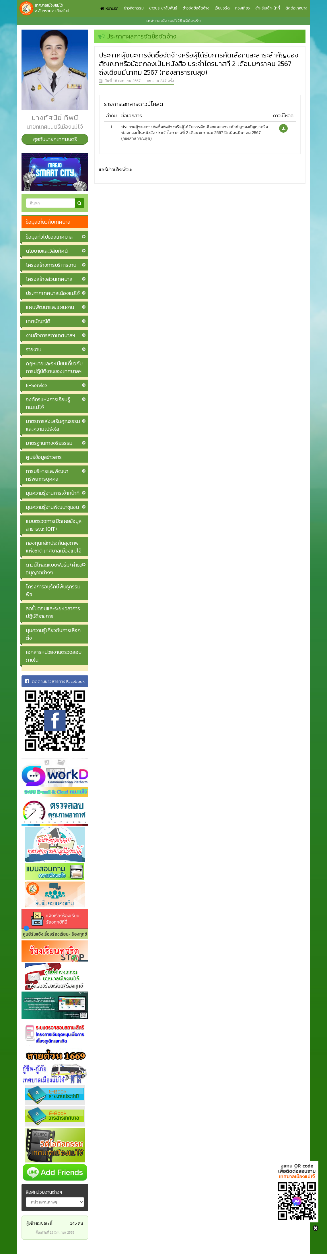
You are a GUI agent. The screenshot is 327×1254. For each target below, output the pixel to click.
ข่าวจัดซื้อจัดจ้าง (196, 8)
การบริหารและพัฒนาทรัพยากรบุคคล (47, 475)
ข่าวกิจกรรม (134, 8)
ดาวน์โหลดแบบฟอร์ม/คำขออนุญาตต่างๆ (54, 568)
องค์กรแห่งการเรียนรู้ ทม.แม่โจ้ (48, 403)
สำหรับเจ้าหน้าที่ (267, 8)
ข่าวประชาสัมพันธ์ (163, 8)
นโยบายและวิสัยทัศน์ (47, 251)
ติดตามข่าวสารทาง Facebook (55, 681)
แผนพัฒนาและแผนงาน (50, 307)
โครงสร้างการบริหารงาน (51, 265)
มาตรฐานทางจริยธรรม (49, 443)
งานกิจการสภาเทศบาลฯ (50, 335)
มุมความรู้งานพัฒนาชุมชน (52, 507)
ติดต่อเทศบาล (296, 8)
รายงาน (33, 349)
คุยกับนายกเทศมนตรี (55, 139)
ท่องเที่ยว (242, 8)
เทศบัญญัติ (38, 321)
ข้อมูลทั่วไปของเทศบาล (49, 237)
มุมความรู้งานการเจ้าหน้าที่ (52, 493)
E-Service (36, 385)
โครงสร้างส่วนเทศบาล (49, 279)
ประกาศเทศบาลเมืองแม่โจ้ (53, 293)
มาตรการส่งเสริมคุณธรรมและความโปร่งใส (53, 425)
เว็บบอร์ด (222, 8)
